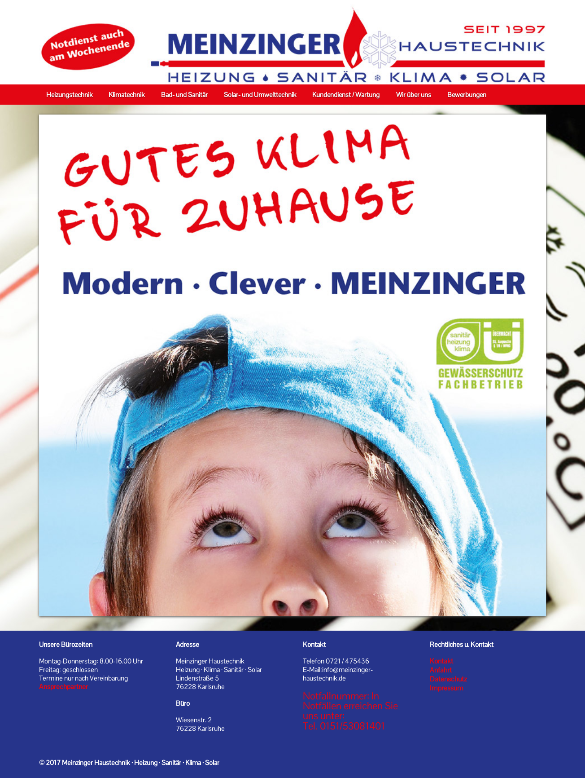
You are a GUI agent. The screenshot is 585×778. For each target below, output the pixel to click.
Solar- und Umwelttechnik (260, 94)
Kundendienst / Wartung (346, 94)
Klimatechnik (126, 94)
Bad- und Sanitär (184, 94)
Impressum (446, 688)
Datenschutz (448, 679)
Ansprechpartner (63, 686)
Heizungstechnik (69, 94)
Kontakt (441, 661)
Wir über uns (413, 94)
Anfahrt (441, 670)
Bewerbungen (466, 94)
